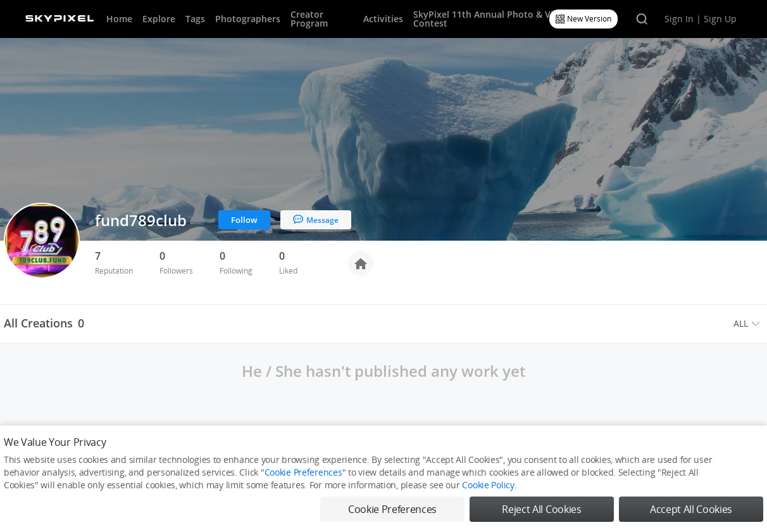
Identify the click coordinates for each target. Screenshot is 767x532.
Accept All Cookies (691, 509)
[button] (748, 323)
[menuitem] (748, 323)
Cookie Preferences (303, 472)
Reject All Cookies (541, 509)
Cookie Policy (488, 485)
